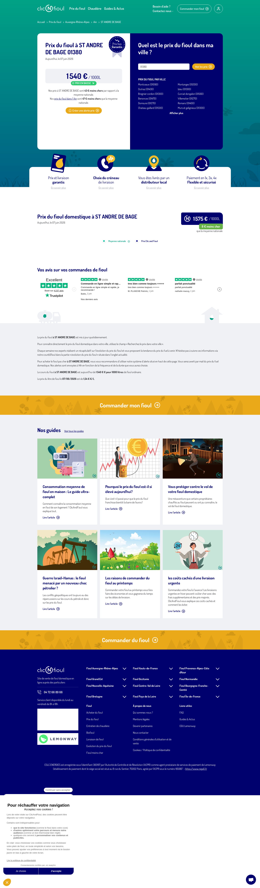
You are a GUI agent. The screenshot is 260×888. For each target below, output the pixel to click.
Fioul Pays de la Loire (144, 789)
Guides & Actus (114, 8)
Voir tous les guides (74, 523)
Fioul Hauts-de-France (145, 761)
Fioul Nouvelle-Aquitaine (100, 778)
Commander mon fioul (194, 8)
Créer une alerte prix (83, 110)
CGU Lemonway (187, 818)
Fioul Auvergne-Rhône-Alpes (102, 761)
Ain (95, 22)
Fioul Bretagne (94, 789)
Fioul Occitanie (141, 771)
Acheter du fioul (94, 805)
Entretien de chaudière (97, 818)
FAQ (181, 805)
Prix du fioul (77, 8)
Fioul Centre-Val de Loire (146, 778)
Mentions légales (141, 812)
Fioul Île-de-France (189, 789)
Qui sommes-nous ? (143, 805)
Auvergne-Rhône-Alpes (77, 22)
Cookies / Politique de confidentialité (151, 842)
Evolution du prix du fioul (99, 838)
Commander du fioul (130, 732)
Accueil (41, 22)
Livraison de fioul (94, 832)
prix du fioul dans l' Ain (65, 98)
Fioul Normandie (188, 771)
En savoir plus (58, 187)
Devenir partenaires (143, 818)
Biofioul (90, 825)
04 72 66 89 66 (50, 785)
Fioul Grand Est (94, 771)
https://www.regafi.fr (196, 861)
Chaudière (94, 8)
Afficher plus (176, 113)
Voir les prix (203, 66)
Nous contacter (140, 825)
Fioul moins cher (94, 845)
